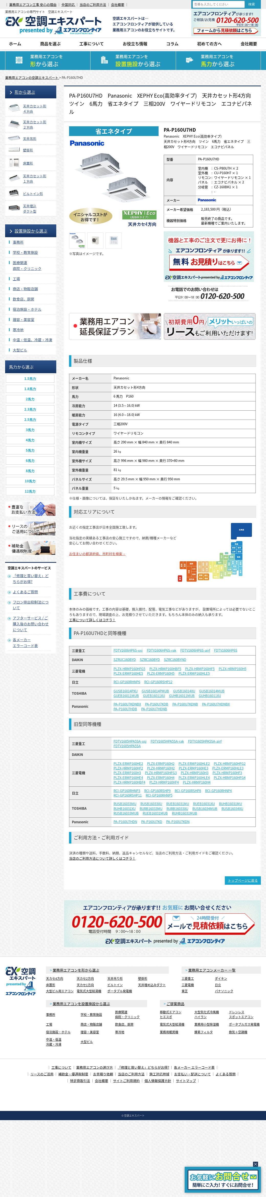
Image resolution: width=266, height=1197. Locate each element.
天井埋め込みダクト (152, 985)
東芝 (185, 991)
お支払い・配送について (192, 1073)
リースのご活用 (41, 1073)
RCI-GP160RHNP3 (127, 790)
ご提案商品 (175, 1003)
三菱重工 (188, 978)
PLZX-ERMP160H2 (160, 763)
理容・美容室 (23, 319)
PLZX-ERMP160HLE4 (194, 777)
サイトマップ (186, 1080)
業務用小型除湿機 (206, 1024)
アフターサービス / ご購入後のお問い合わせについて (31, 623)
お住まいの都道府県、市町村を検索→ (97, 553)
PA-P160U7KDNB (185, 704)
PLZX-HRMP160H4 (196, 782)
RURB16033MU (151, 808)
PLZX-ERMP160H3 (127, 773)
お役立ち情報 (135, 43)
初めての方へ (209, 43)
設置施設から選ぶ (31, 231)
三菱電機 (188, 985)
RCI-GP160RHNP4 (218, 790)
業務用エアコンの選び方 (94, 1067)
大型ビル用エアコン (60, 991)
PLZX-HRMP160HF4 (164, 782)
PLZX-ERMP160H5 (160, 673)
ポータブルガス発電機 (244, 1024)
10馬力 (30, 480)
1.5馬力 (30, 378)
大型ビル (20, 349)
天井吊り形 (115, 978)
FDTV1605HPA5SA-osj (130, 741)
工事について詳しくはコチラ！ (92, 619)
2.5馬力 (30, 419)
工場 (16, 278)
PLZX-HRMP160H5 (232, 669)
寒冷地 (18, 329)
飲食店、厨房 (23, 298)
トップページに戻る (243, 880)
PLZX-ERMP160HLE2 (194, 763)
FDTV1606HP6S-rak (161, 650)
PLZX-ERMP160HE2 (128, 763)
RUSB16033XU (151, 804)
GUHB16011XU (210, 695)
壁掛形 (142, 978)
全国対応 (68, 4)
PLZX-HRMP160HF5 (200, 669)
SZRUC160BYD (125, 659)
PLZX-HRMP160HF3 (227, 773)
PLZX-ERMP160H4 (160, 777)
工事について (91, 43)
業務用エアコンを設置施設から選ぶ (81, 1003)
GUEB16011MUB (126, 695)
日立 (218, 985)
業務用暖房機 (169, 1032)
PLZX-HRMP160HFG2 (230, 763)
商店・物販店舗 (25, 288)
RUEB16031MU (177, 804)
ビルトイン (115, 985)
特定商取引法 (80, 1080)
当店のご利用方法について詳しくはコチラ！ (102, 858)
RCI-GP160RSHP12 (158, 682)
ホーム (15, 43)
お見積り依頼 (103, 1073)
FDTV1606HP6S (225, 650)
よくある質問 (226, 1073)
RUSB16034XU (232, 808)
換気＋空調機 (238, 1032)
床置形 (50, 985)
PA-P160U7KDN (178, 821)
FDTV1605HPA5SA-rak (167, 741)
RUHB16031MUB (184, 813)
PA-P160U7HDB (125, 709)
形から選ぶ (25, 92)
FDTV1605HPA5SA (127, 746)
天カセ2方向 (85, 978)
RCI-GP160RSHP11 (128, 795)
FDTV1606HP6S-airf (195, 650)
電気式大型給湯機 (89, 991)
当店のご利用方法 (93, 4)
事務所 (18, 242)
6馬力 (30, 460)
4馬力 (30, 440)
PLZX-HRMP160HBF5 (165, 669)
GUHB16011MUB (182, 695)
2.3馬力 (30, 409)
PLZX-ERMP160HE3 (193, 768)
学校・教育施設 (25, 252)
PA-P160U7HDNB (154, 709)
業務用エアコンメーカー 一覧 (212, 970)
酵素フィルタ (203, 1032)
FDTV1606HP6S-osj (128, 650)
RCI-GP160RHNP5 (159, 795)
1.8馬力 (30, 388)
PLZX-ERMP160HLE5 (194, 673)
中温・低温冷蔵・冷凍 (53, 1042)
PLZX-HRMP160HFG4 (230, 777)
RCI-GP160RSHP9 (157, 790)
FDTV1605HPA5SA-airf (204, 741)
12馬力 (30, 491)
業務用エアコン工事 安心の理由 (33, 4)
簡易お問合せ (223, 1180)
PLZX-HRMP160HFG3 (161, 773)
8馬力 (30, 470)
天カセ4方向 (54, 978)
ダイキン (221, 978)
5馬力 (30, 450)
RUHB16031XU (125, 808)
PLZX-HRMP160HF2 (128, 768)
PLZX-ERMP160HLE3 (227, 768)
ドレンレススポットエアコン (241, 1014)
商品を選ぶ (50, 43)
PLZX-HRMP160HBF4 (129, 782)
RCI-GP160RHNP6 (127, 682)
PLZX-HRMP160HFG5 (129, 669)
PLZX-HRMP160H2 (161, 768)
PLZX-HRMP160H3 (194, 773)
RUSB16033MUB (126, 813)
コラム (172, 43)
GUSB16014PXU (126, 691)
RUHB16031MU (230, 804)
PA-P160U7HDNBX (216, 704)
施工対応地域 (159, 1073)
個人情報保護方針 (158, 1080)
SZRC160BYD (150, 659)
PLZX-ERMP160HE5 (128, 673)
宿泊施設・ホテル (27, 309)
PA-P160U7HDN (125, 821)
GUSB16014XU (184, 691)
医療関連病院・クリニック (127, 1014)
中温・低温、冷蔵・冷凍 (32, 339)
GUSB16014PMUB (155, 691)
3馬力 (30, 429)
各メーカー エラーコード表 (194, 1067)
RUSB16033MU (125, 804)
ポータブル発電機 (119, 991)
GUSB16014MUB (212, 691)
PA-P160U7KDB (156, 704)
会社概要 (117, 4)
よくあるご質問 (25, 591)
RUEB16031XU (204, 804)
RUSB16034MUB (204, 808)
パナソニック (224, 991)
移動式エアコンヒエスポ (170, 1014)
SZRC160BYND (175, 659)
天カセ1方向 (85, 985)
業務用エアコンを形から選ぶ (76, 970)
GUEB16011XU (154, 695)
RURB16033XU (177, 808)
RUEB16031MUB (155, 813)
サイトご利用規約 (126, 1080)
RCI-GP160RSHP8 (188, 790)
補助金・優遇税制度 (73, 1073)
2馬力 (30, 399)
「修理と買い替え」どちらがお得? (143, 1067)
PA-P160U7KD (151, 821)
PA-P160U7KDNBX (127, 704)
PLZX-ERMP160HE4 (128, 777)
